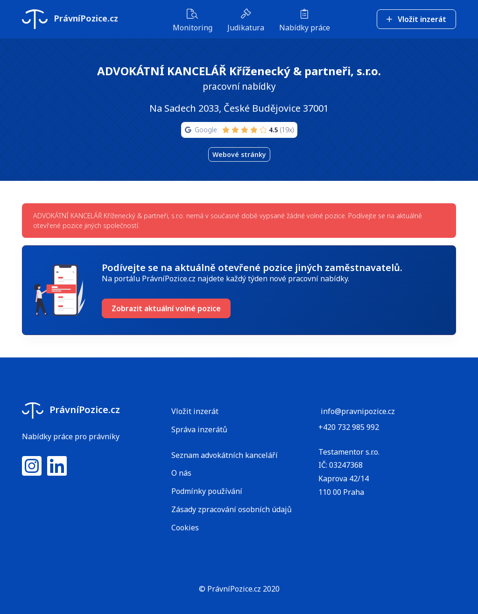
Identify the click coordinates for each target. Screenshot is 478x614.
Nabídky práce (304, 21)
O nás (181, 473)
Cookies (185, 527)
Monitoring (192, 21)
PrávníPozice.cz (70, 19)
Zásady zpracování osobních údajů (231, 509)
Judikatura (245, 21)
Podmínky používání (206, 491)
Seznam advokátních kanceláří (224, 455)
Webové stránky (239, 154)
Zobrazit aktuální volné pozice (166, 308)
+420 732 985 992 (348, 427)
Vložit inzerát (416, 19)
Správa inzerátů (199, 429)
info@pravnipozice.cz (358, 411)
